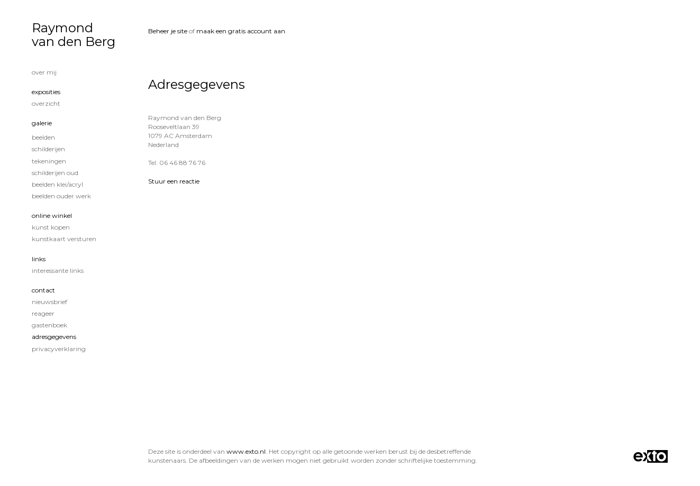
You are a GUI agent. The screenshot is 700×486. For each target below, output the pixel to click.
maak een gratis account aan (240, 31)
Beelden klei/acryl (57, 184)
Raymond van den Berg (73, 34)
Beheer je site (167, 31)
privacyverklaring (59, 349)
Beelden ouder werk (61, 196)
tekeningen (49, 161)
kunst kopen (51, 227)
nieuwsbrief (49, 302)
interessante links (58, 270)
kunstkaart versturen (64, 239)
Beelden (43, 137)
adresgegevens (54, 337)
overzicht (46, 103)
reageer (43, 313)
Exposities (46, 92)
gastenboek (49, 325)
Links (39, 259)
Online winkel (52, 215)
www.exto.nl (246, 451)
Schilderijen (48, 149)
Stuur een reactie (173, 181)
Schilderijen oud (55, 173)
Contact (43, 290)
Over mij (44, 72)
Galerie (42, 123)
